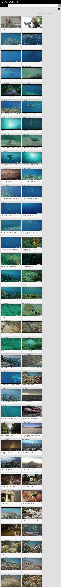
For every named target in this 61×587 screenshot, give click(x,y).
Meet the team (34, 570)
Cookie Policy (6, 584)
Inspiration (48, 570)
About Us (33, 569)
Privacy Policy (12, 584)
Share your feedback (50, 572)
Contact (32, 575)
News (47, 569)
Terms (2, 584)
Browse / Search (19, 569)
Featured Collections (20, 570)
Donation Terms (19, 584)
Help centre (33, 573)
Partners (33, 572)
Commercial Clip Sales (20, 572)
